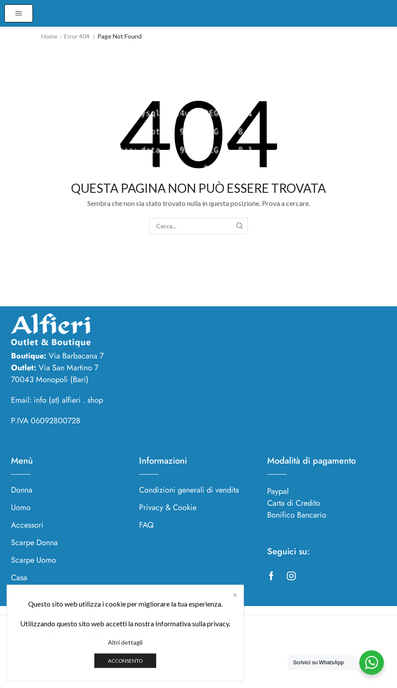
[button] (18, 13)
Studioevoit (133, 661)
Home (49, 36)
